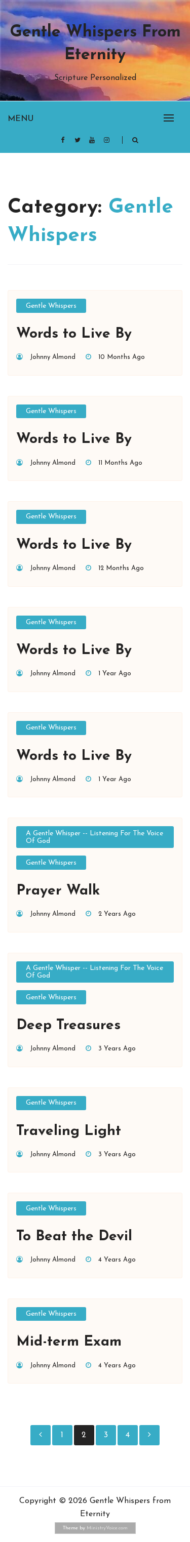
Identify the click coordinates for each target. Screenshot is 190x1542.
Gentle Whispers (51, 306)
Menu (20, 119)
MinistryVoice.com (107, 1528)
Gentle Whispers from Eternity (95, 43)
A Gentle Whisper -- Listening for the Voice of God (94, 837)
